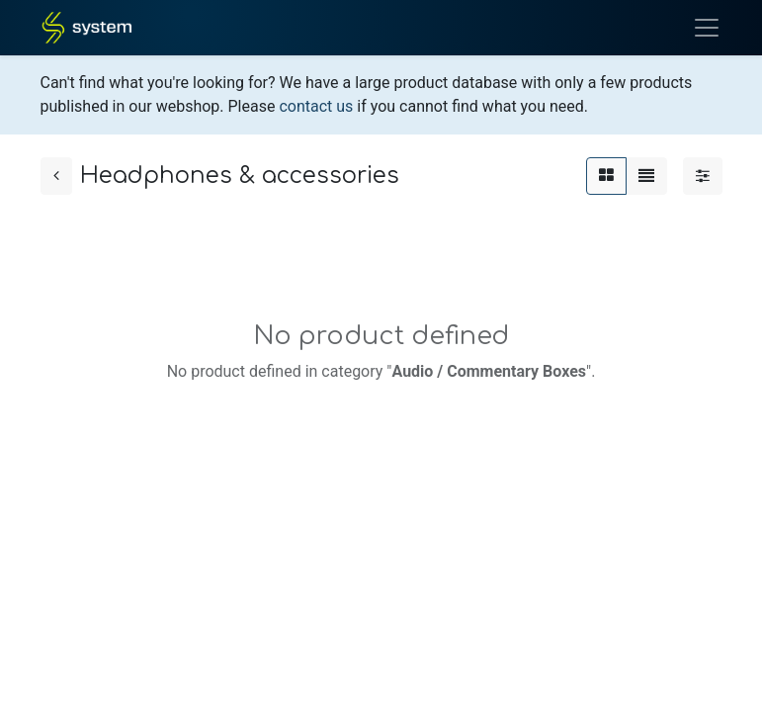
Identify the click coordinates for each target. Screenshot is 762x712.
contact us (316, 106)
